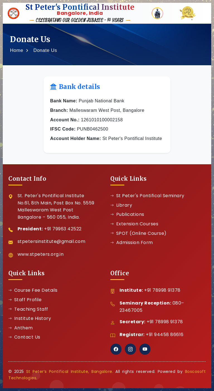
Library (121, 205)
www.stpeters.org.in (41, 254)
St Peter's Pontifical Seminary (147, 195)
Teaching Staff (28, 309)
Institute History (29, 318)
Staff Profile (25, 299)
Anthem (20, 328)
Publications (127, 214)
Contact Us (24, 337)
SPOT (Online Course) (138, 233)
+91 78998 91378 (162, 290)
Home (16, 50)
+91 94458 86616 (165, 334)
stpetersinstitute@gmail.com (52, 241)
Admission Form (131, 242)
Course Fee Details (33, 290)
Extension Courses (134, 224)
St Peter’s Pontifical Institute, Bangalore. (69, 371)
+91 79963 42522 (63, 229)
